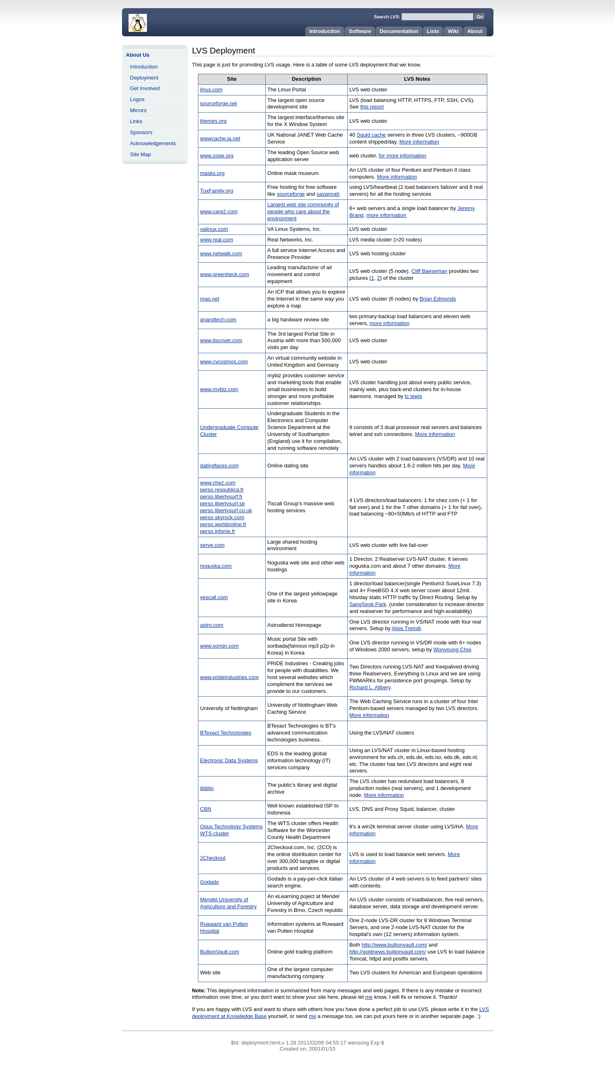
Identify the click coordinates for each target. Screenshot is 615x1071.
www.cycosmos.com (224, 361)
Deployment (144, 78)
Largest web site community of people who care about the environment (303, 211)
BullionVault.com (219, 952)
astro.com (211, 625)
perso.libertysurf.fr (221, 496)
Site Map (140, 154)
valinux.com (214, 229)
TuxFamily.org (216, 191)
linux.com (211, 89)
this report (372, 107)
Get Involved (145, 88)
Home (171, 20)
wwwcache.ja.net (220, 138)
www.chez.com (217, 483)
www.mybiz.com (219, 389)
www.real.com (216, 240)
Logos (137, 99)
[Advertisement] (154, 291)
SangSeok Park (367, 604)
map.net (209, 299)
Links (136, 121)
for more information (402, 156)
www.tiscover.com (221, 340)
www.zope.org (216, 156)
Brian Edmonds (438, 299)
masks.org (212, 173)
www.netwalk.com (221, 253)
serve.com (212, 545)
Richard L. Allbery (370, 687)
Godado (209, 882)
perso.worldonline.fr (223, 524)
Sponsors (141, 132)
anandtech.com (218, 319)
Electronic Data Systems (229, 760)
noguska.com (215, 566)
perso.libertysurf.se (222, 503)
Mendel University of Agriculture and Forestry (228, 902)
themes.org (213, 121)
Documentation (399, 31)
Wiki (453, 31)
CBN (205, 809)
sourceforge (291, 194)
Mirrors (138, 110)
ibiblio (206, 788)
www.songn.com (219, 646)
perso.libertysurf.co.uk (226, 510)
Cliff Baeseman (429, 271)
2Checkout (212, 858)
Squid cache (371, 135)
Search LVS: (387, 16)
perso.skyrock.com (222, 517)
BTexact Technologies (225, 733)
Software (360, 31)
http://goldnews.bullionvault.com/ (387, 952)
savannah (328, 194)
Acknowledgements (153, 143)
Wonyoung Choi (452, 649)
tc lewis (413, 396)
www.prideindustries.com (229, 677)
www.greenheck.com (224, 274)
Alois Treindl (406, 628)
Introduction (324, 31)
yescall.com (214, 597)
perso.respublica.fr (222, 490)
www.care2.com (219, 211)
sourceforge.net (218, 103)
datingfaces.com (219, 465)
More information (420, 142)
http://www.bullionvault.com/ (394, 945)
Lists (433, 31)
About (475, 31)
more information (386, 215)
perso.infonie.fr (217, 531)
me (369, 997)
